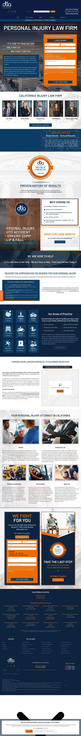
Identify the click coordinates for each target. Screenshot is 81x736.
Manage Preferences (51, 731)
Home (17, 17)
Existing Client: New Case (53, 56)
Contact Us (63, 17)
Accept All (60, 391)
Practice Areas (29, 17)
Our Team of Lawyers (40, 125)
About (40, 17)
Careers (52, 17)
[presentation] (60, 77)
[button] (1, 296)
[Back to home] (6, 5)
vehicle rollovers (64, 291)
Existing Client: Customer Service (55, 58)
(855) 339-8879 (60, 40)
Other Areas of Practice (60, 347)
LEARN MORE (40, 173)
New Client (49, 54)
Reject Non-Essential (39, 731)
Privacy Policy (39, 728)
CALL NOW (58, 580)
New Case (11, 551)
